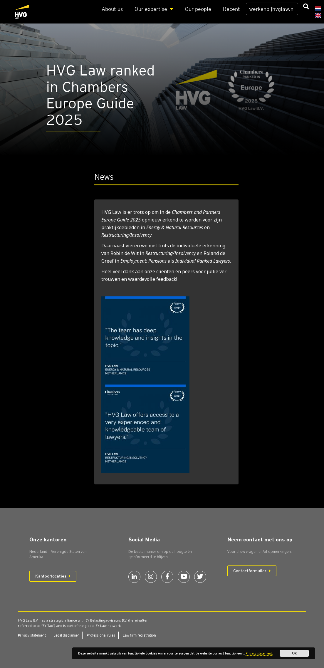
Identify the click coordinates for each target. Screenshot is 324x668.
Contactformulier (249, 570)
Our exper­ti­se (151, 9)
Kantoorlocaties (50, 576)
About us (112, 9)
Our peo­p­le (198, 9)
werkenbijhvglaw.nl (272, 9)
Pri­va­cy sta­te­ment (32, 635)
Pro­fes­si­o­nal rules (101, 635)
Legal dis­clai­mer (66, 635)
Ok (294, 653)
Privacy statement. (259, 653)
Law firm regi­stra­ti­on (139, 635)
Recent (231, 9)
